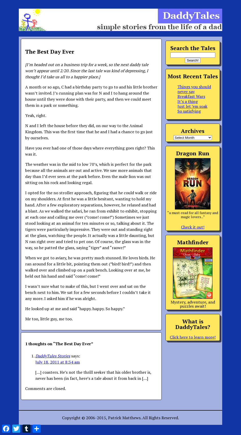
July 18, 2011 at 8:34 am (57, 362)
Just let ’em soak (192, 106)
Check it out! (192, 227)
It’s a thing (187, 101)
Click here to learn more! (193, 337)
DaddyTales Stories (52, 356)
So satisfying (189, 111)
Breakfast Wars (191, 96)
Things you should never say (194, 89)
